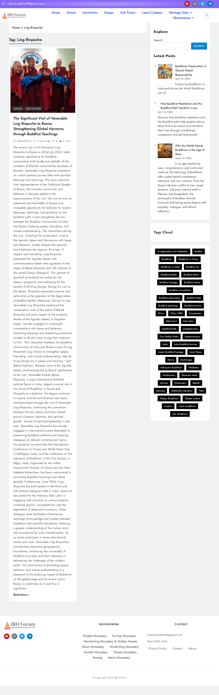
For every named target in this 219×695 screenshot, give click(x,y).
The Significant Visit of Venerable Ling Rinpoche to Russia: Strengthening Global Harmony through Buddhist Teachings (40, 126)
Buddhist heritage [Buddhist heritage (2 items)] (168, 282)
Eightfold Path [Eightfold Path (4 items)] (169, 329)
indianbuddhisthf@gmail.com (23, 3)
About (192, 648)
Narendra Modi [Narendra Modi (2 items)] (189, 375)
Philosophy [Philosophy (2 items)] (180, 383)
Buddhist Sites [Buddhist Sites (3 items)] (194, 298)
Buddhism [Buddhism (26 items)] (167, 259)
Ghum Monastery (93, 647)
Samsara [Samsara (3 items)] (160, 390)
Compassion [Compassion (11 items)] (195, 313)
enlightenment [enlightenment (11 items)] (190, 329)
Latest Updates (152, 13)
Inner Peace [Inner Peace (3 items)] (196, 352)
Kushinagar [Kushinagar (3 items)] (186, 360)
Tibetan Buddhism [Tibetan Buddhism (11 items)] (169, 398)
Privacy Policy (157, 648)
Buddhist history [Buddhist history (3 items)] (192, 282)
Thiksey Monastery (125, 652)
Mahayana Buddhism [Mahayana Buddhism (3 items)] (171, 367)
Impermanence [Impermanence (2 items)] (192, 336)
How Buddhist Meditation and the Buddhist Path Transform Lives (181, 106)
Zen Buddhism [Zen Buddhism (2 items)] (179, 414)
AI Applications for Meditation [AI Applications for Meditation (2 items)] (172, 251)
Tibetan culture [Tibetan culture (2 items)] (192, 398)
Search (158, 40)
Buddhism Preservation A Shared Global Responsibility (190, 70)
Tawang (97, 657)
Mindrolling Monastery (124, 647)
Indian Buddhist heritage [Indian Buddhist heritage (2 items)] (170, 352)
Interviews (90, 13)
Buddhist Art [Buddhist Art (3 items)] (192, 267)
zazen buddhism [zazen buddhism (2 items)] (187, 406)
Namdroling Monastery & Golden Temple (110, 641)
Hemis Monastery (119, 657)
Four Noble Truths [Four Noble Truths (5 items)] (169, 336)
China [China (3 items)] (161, 313)
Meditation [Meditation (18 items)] (194, 367)
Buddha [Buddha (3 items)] (199, 251)
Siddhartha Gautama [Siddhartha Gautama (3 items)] (181, 390)
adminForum (24, 141)
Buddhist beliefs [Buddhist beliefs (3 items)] (169, 274)
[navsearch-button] (207, 15)
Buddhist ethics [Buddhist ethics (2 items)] (191, 274)
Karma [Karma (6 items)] (171, 360)
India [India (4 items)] (165, 344)
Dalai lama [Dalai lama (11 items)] (171, 321)
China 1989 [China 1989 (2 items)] (177, 313)
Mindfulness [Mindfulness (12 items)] (169, 375)
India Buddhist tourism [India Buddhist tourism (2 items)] (185, 344)
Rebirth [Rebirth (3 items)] (196, 383)
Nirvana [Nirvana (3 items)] (164, 383)
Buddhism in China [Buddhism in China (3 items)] (188, 259)
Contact (177, 648)
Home (56, 13)
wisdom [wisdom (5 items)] (168, 406)
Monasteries (182, 18)
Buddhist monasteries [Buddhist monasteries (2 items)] (180, 290)
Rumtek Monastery (96, 652)
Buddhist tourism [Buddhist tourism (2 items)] (193, 305)
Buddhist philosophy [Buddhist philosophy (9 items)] (169, 298)
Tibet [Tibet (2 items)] (201, 390)
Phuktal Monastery (95, 636)
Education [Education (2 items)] (188, 321)
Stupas (108, 13)
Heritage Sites (179, 13)
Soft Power (127, 13)
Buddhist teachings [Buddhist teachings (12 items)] (168, 305)
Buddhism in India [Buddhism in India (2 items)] (170, 267)
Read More (20, 595)
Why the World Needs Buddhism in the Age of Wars (189, 150)
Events (71, 13)
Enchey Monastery (124, 636)
